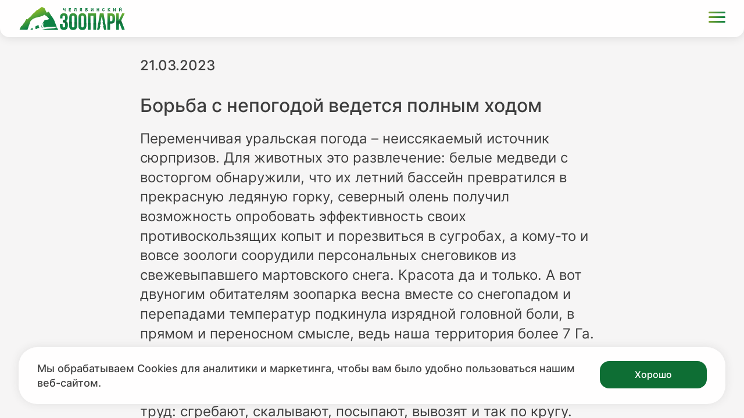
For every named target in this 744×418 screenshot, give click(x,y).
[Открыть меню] (717, 19)
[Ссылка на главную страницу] (72, 18)
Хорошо (653, 374)
